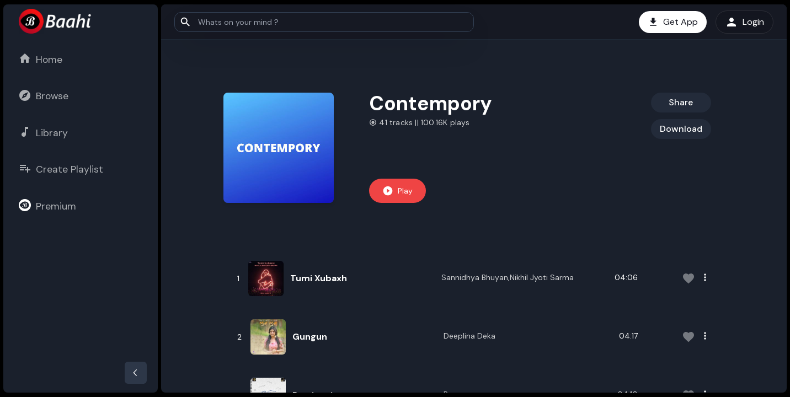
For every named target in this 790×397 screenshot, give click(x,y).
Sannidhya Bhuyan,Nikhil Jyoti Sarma (507, 277)
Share (681, 102)
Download (681, 129)
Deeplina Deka (469, 336)
